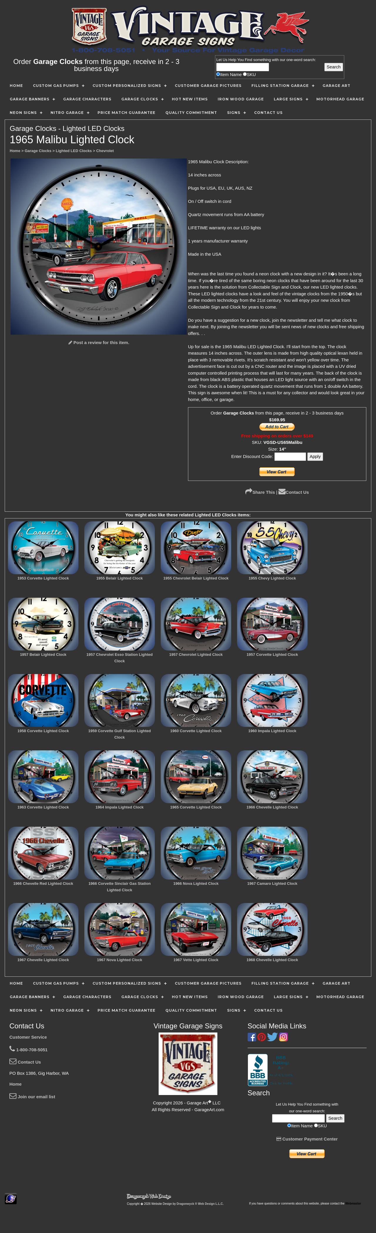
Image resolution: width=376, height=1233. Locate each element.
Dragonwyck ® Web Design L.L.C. (200, 1203)
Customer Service (28, 1037)
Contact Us (293, 492)
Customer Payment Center (307, 1138)
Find (248, 60)
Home (15, 1084)
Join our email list (32, 1096)
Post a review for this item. (98, 342)
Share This (260, 492)
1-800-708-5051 (28, 1049)
